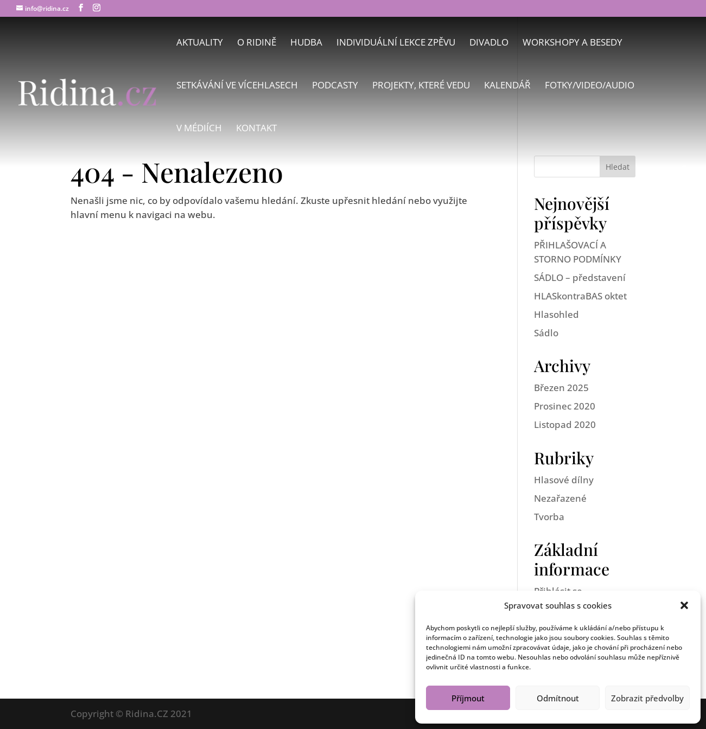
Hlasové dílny (564, 480)
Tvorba (549, 516)
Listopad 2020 (565, 424)
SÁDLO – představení (580, 277)
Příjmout (468, 698)
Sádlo (546, 333)
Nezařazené (560, 498)
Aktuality (199, 43)
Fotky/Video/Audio (589, 86)
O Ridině (256, 43)
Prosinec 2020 (564, 406)
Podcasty (335, 86)
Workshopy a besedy (572, 43)
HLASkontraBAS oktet (580, 296)
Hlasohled (556, 314)
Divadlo (488, 43)
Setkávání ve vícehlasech (237, 86)
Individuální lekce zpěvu (395, 43)
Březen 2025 (561, 387)
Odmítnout (558, 698)
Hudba (306, 43)
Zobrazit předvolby (647, 698)
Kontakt (256, 129)
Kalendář (507, 86)
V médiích (199, 129)
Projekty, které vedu (421, 86)
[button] (684, 605)
